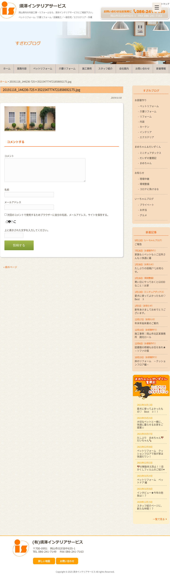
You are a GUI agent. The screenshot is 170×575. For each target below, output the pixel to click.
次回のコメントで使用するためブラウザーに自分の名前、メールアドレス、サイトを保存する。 (58, 214)
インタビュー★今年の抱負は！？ (150, 494)
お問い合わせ (67, 561)
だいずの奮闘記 (148, 158)
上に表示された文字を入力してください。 (27, 230)
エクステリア (147, 137)
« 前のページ (10, 267)
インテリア (146, 132)
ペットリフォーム (149, 106)
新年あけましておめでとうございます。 (150, 311)
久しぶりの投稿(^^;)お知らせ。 (149, 269)
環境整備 (144, 184)
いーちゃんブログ (144, 198)
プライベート (147, 204)
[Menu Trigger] (157, 7)
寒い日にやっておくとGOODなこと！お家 (150, 283)
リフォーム (146, 116)
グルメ (143, 215)
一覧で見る (160, 519)
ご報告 (138, 244)
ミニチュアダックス (150, 152)
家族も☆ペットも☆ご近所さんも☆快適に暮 (150, 256)
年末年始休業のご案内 (146, 323)
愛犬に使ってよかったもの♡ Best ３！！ (150, 410)
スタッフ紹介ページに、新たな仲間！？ (150, 507)
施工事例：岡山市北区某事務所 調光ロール (150, 335)
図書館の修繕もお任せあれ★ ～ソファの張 (151, 348)
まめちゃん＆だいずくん (148, 146)
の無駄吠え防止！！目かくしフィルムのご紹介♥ (151, 468)
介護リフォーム (148, 111)
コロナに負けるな (149, 189)
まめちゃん (146, 163)
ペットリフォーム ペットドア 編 (150, 481)
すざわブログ (151, 90)
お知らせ (139, 172)
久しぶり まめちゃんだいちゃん (150, 439)
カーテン (144, 126)
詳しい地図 (44, 561)
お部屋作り (141, 100)
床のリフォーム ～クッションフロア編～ (150, 362)
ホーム (3, 81)
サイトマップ (163, 3)
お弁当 (143, 209)
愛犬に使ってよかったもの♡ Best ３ (151, 297)
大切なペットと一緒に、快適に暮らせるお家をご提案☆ (150, 424)
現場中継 (144, 178)
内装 (142, 121)
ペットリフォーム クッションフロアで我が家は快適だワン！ (150, 453)
